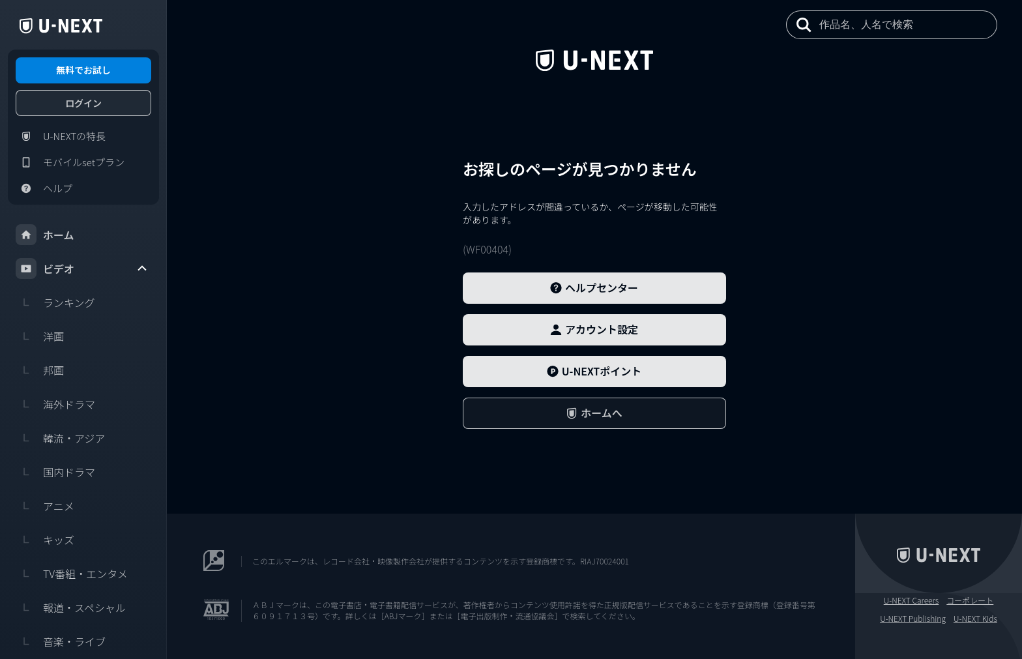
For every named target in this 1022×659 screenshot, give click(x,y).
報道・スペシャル (71, 607)
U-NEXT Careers (911, 600)
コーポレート (969, 600)
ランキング (55, 302)
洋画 (40, 336)
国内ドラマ (55, 471)
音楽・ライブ (61, 641)
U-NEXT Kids (975, 618)
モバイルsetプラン (70, 162)
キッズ (45, 539)
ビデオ (82, 268)
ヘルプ (44, 188)
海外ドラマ (55, 404)
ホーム (45, 234)
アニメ (45, 505)
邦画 (40, 370)
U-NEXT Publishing (913, 618)
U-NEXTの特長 (61, 136)
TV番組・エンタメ (72, 573)
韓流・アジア (60, 438)
